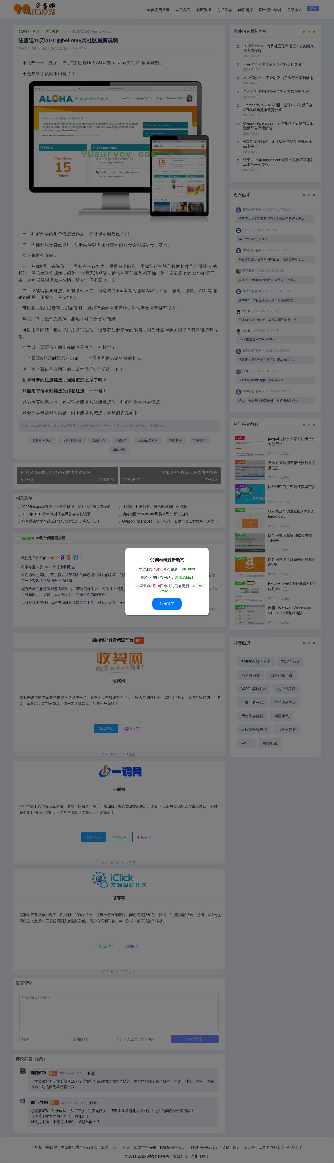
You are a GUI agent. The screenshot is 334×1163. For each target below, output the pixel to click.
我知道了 (167, 603)
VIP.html (188, 569)
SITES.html (183, 577)
